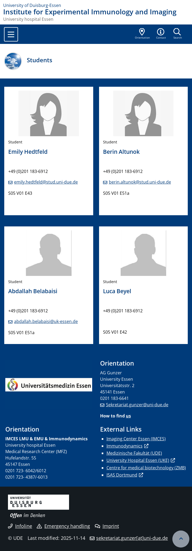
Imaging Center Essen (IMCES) (136, 439)
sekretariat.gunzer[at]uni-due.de (132, 538)
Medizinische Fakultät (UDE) (134, 453)
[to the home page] (96, 5)
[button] (161, 34)
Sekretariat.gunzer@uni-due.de (137, 405)
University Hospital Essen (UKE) (137, 460)
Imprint (107, 526)
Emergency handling (63, 526)
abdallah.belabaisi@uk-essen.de (46, 321)
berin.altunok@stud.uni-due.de (140, 182)
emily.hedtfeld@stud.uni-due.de (46, 182)
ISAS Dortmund (121, 475)
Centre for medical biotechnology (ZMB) (146, 468)
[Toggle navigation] (11, 34)
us (128, 416)
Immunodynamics (124, 446)
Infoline (20, 526)
